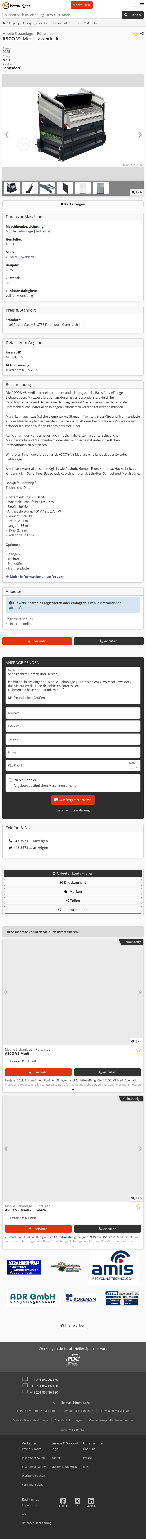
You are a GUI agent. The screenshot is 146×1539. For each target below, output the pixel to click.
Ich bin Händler (25, 780)
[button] (142, 5)
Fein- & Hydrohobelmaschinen (37, 1411)
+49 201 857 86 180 (44, 1380)
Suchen (132, 15)
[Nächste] (139, 134)
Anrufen (109, 641)
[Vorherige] (6, 134)
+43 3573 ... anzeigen (28, 841)
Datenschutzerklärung (73, 810)
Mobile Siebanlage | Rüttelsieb (28, 231)
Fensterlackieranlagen (78, 1411)
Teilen (73, 900)
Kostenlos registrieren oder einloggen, (57, 603)
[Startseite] (3, 23)
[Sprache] (135, 5)
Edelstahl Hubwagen (68, 1420)
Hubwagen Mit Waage (114, 1411)
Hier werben (73, 1325)
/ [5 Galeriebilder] (136, 1198)
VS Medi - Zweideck (20, 257)
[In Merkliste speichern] (135, 34)
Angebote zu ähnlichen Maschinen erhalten (46, 785)
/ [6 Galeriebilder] (137, 192)
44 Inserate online (19, 624)
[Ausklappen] (73, 1089)
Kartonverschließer (73, 1430)
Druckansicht (73, 882)
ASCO (10, 244)
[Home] (29, 23)
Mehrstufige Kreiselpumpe (30, 1420)
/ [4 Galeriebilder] (136, 1041)
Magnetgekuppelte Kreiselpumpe (111, 1420)
